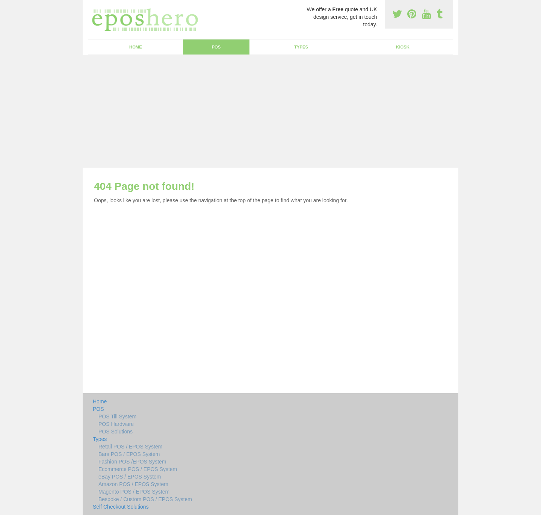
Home (135, 47)
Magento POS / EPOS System (133, 492)
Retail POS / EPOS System (130, 447)
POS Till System (117, 417)
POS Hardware (116, 424)
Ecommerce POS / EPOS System (137, 469)
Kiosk (402, 47)
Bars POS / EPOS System (129, 454)
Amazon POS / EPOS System (133, 484)
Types (301, 47)
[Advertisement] (270, 111)
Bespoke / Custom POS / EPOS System (145, 499)
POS (216, 47)
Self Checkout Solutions (121, 507)
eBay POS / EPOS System (129, 477)
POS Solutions (115, 432)
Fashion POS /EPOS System (132, 462)
